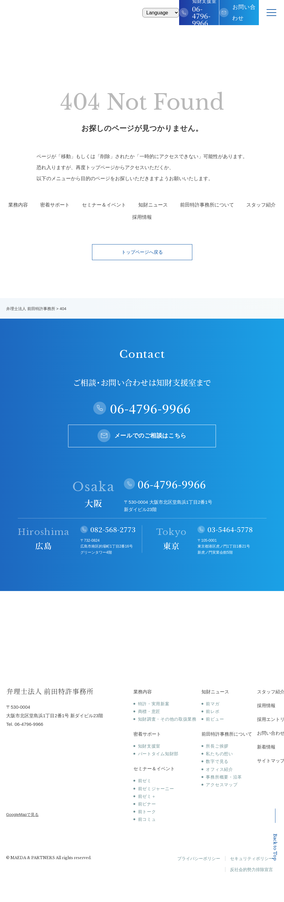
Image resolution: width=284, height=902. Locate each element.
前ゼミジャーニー (156, 788)
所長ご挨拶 (217, 746)
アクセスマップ (221, 784)
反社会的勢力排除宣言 (251, 869)
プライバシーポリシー (198, 858)
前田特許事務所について (207, 205)
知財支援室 (149, 746)
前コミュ (147, 819)
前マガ (212, 703)
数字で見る (217, 761)
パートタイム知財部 (158, 753)
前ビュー (215, 719)
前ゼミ (145, 780)
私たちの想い (219, 753)
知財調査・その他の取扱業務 (167, 719)
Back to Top (275, 835)
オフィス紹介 (219, 769)
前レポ (212, 711)
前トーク (147, 811)
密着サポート (55, 205)
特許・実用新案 (154, 703)
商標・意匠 (149, 711)
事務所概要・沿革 (224, 777)
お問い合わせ (244, 12)
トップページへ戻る (142, 252)
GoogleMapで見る (22, 814)
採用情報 (142, 217)
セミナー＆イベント (104, 205)
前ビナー (147, 804)
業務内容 (18, 205)
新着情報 (266, 746)
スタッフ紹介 (261, 205)
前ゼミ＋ (147, 796)
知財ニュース (153, 205)
